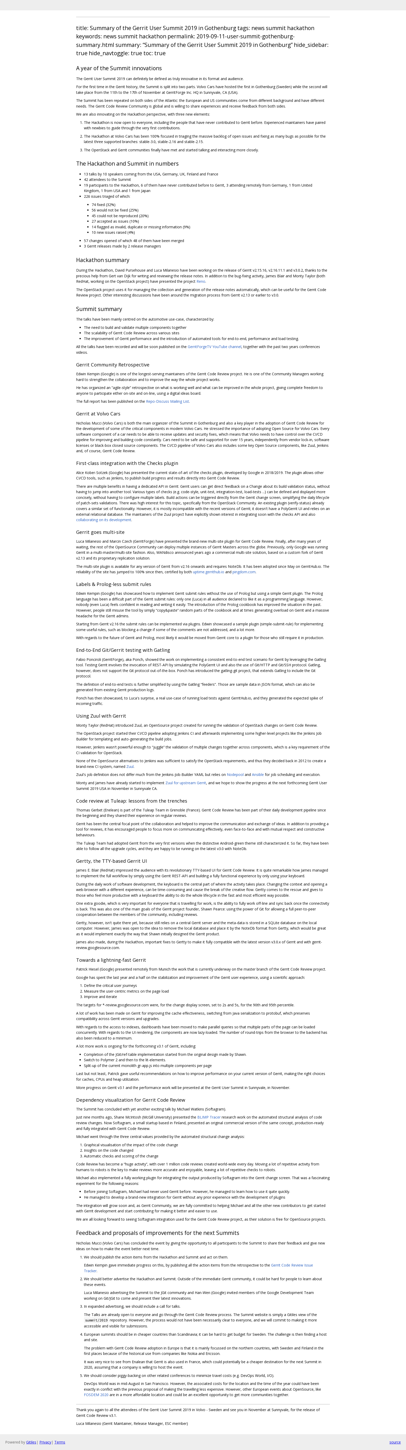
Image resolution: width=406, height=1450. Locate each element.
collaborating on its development (103, 519)
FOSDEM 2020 (96, 1394)
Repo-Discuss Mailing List (167, 401)
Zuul (130, 766)
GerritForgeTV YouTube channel (214, 346)
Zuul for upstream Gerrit (185, 782)
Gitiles (31, 1442)
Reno (201, 281)
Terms (59, 1442)
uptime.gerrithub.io (208, 571)
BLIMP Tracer (209, 1117)
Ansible (258, 774)
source (395, 1442)
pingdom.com (244, 571)
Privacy (45, 1442)
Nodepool (235, 774)
